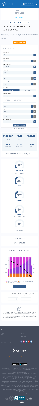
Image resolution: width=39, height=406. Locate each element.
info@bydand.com (14, 356)
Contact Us (22, 334)
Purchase (3, 332)
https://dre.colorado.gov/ (7, 378)
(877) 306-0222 (28, 4)
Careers (22, 333)
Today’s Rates (4, 334)
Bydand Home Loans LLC (25, 332)
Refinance (3, 333)
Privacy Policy (23, 336)
